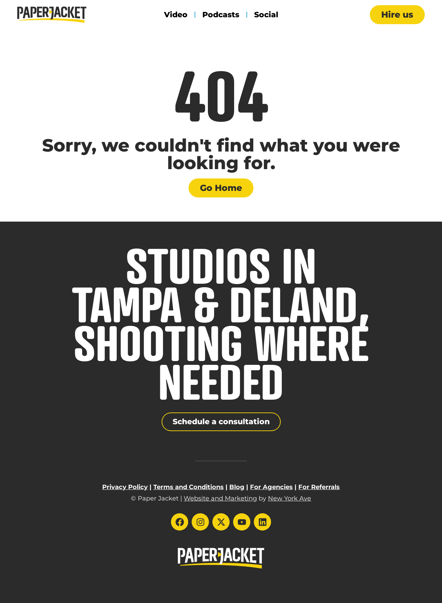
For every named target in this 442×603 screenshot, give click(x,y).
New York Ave (289, 498)
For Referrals (319, 487)
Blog (236, 487)
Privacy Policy (125, 487)
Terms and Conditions (188, 487)
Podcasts (220, 14)
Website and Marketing (220, 498)
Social (266, 14)
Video (176, 14)
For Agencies (271, 487)
